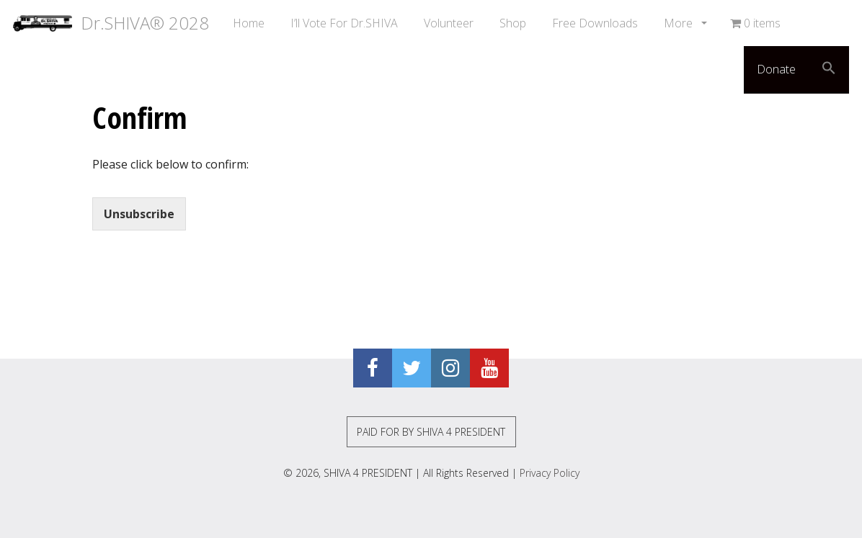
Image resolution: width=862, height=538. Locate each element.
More (680, 23)
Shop (512, 23)
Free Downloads (595, 23)
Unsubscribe (139, 214)
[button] (829, 70)
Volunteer (449, 23)
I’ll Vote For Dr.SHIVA (344, 23)
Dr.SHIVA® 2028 (111, 23)
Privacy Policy (549, 473)
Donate (776, 69)
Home (249, 23)
